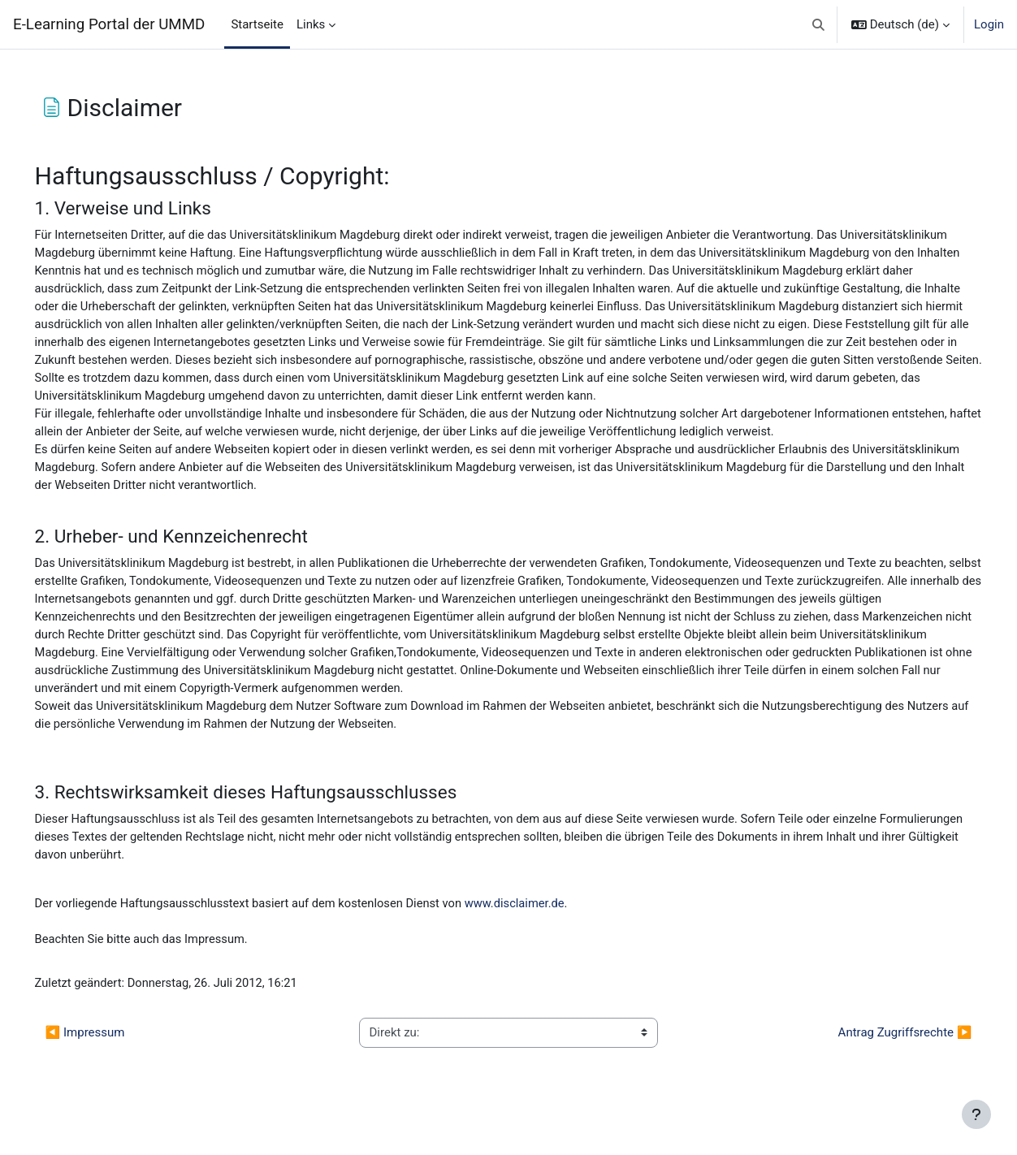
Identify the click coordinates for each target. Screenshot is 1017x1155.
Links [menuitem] (310, 24)
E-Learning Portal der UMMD (109, 24)
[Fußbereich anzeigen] (976, 1114)
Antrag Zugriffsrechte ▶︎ (882, 1065)
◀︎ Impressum (108, 1065)
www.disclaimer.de (548, 934)
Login (989, 24)
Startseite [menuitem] (257, 24)
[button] (818, 24)
